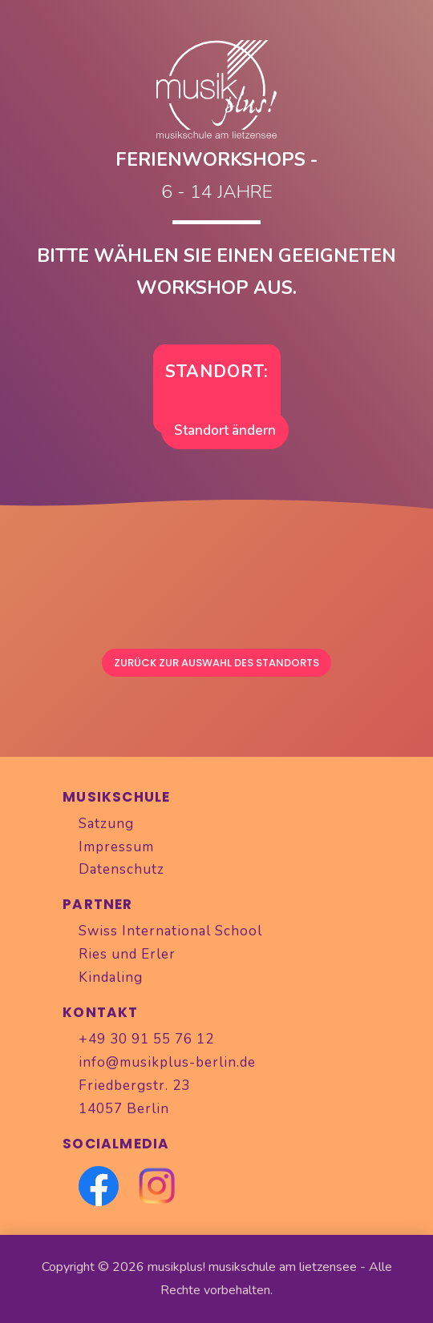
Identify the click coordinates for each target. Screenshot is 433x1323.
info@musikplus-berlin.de (167, 1062)
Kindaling (111, 977)
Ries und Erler (127, 954)
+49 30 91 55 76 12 (146, 1039)
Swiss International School (170, 931)
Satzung (106, 823)
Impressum (116, 847)
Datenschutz (121, 869)
